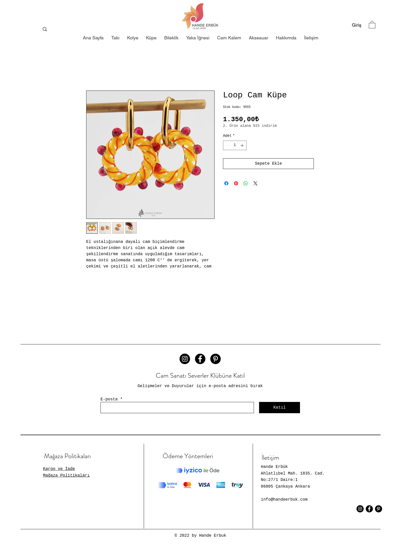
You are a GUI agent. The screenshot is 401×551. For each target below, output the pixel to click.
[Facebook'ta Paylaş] (226, 183)
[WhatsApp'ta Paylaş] (246, 183)
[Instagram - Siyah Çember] (185, 359)
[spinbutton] (234, 145)
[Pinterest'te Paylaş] (236, 183)
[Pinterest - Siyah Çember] (215, 359)
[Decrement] (227, 145)
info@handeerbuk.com (284, 499)
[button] (372, 24)
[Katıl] (279, 407)
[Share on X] (255, 183)
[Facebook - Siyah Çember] (200, 359)
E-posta (109, 399)
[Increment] (242, 145)
